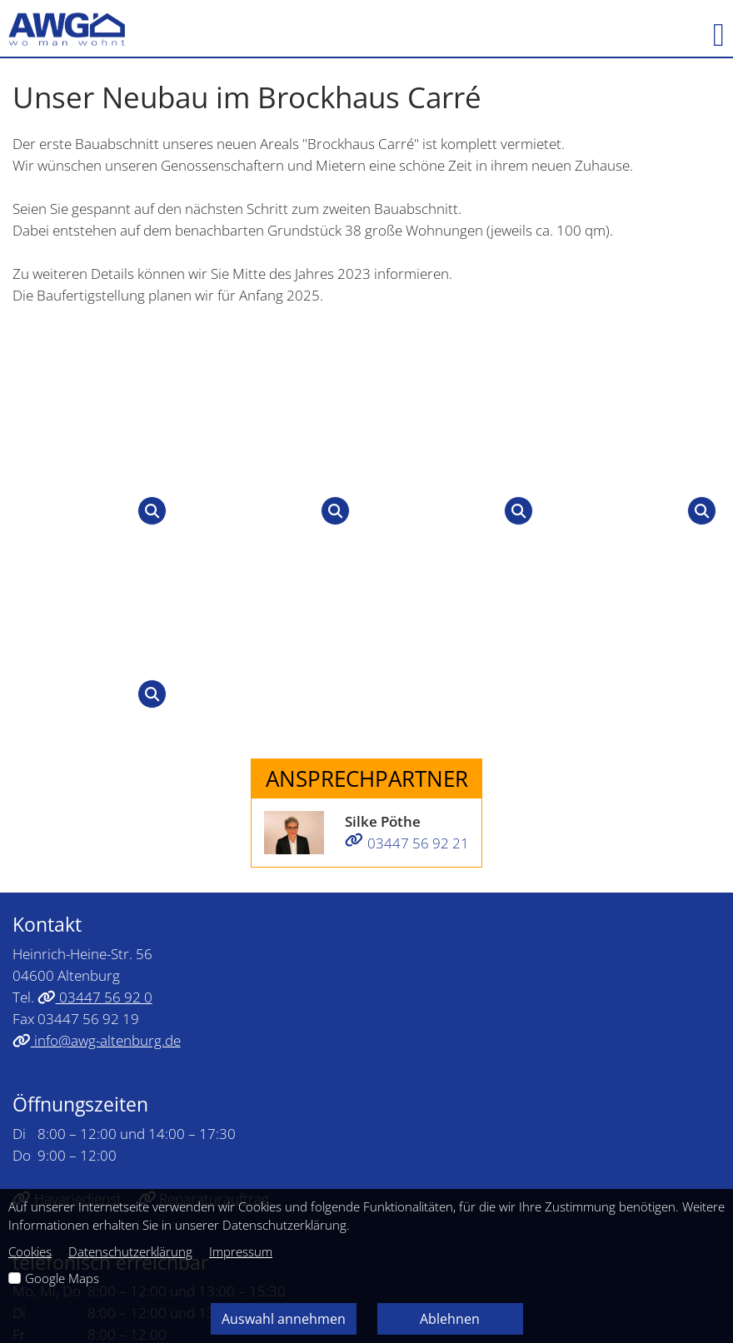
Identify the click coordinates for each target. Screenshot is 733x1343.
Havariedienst (67, 882)
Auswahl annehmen (284, 1319)
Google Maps (62, 1278)
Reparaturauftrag (204, 882)
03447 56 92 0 (94, 680)
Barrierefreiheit (471, 1102)
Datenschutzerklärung (130, 1251)
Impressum (248, 1102)
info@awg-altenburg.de (96, 724)
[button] (710, 29)
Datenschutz (354, 1102)
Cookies (30, 1251)
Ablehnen (450, 1319)
